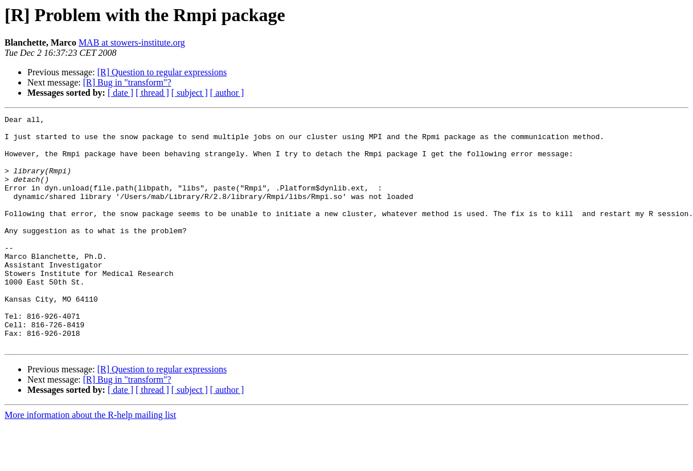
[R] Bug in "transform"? (127, 82)
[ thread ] (152, 93)
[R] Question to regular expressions (162, 72)
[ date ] (120, 93)
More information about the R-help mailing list (90, 461)
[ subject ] (189, 93)
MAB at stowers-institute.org (132, 42)
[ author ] (227, 93)
